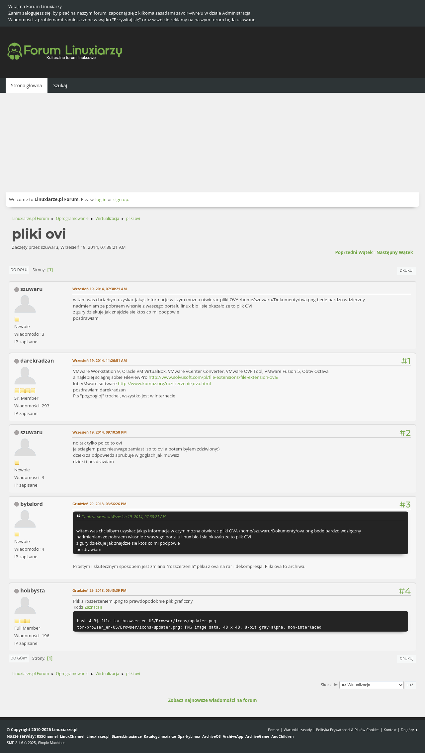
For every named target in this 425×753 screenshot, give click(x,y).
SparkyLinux (189, 736)
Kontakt (389, 729)
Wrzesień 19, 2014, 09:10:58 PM (99, 432)
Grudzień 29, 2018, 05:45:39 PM (99, 590)
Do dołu (19, 269)
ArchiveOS (211, 736)
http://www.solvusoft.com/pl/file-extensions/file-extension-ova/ (214, 377)
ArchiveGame (257, 736)
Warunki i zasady (298, 729)
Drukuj (406, 270)
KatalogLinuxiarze (160, 736)
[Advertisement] (212, 142)
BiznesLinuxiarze (127, 736)
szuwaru (31, 289)
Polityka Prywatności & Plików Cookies (348, 729)
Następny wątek (395, 252)
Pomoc (274, 729)
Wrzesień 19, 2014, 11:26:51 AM (99, 360)
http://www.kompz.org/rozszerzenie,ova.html (164, 383)
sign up (120, 199)
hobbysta (32, 590)
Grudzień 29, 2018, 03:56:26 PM (99, 503)
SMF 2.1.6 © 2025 (21, 743)
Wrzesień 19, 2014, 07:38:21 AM (99, 288)
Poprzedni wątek (354, 252)
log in (101, 199)
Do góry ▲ (409, 729)
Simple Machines (51, 743)
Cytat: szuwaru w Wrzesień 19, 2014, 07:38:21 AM (123, 516)
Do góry (19, 657)
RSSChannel (47, 736)
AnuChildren (282, 736)
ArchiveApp (233, 736)
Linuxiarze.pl (98, 736)
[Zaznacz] (92, 607)
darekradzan (37, 360)
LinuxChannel (72, 736)
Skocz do (329, 685)
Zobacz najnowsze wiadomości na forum (212, 700)
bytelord (31, 504)
